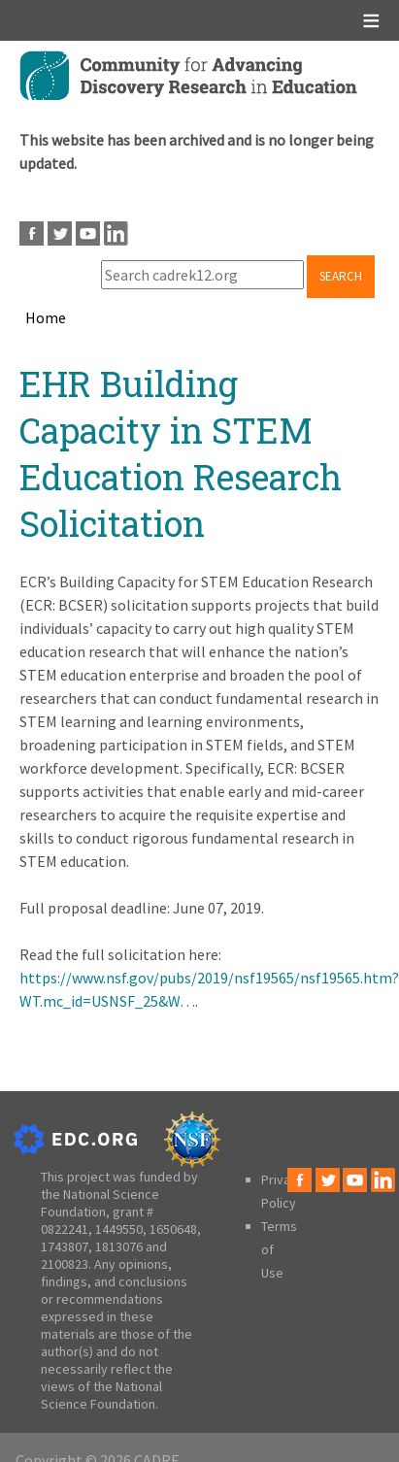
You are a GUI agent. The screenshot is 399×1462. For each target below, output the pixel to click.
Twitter (60, 233)
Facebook (31, 233)
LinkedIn (116, 233)
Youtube (88, 233)
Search (340, 276)
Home (45, 317)
